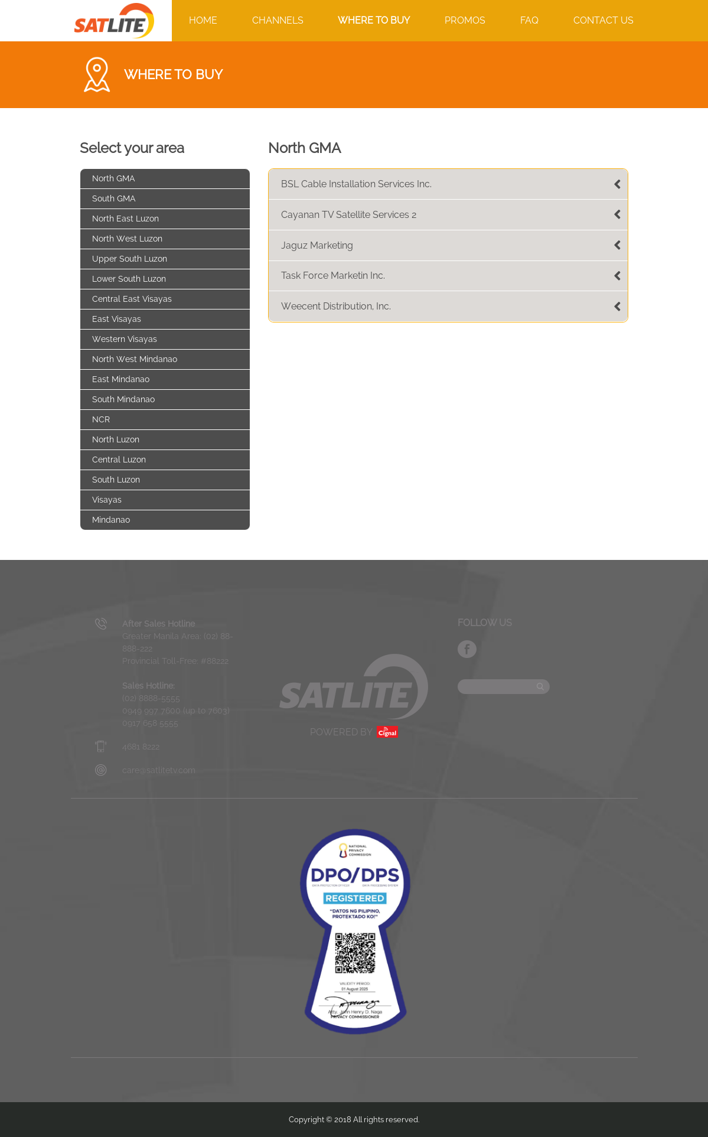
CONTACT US (603, 20)
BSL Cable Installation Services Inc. (356, 184)
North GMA (113, 178)
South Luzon (116, 479)
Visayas (107, 499)
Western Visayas (124, 339)
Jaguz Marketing (317, 245)
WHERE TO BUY (374, 20)
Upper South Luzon (129, 258)
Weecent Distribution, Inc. (336, 306)
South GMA (114, 198)
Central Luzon (119, 459)
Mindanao (111, 519)
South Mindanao (123, 399)
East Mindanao (120, 379)
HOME (203, 20)
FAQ (529, 20)
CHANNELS (278, 20)
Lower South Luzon (129, 279)
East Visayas (116, 319)
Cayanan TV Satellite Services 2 (349, 214)
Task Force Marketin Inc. (333, 275)
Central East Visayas (132, 299)
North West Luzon (127, 238)
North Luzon (115, 439)
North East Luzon (125, 218)
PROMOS (465, 20)
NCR (101, 419)
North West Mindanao (134, 359)
